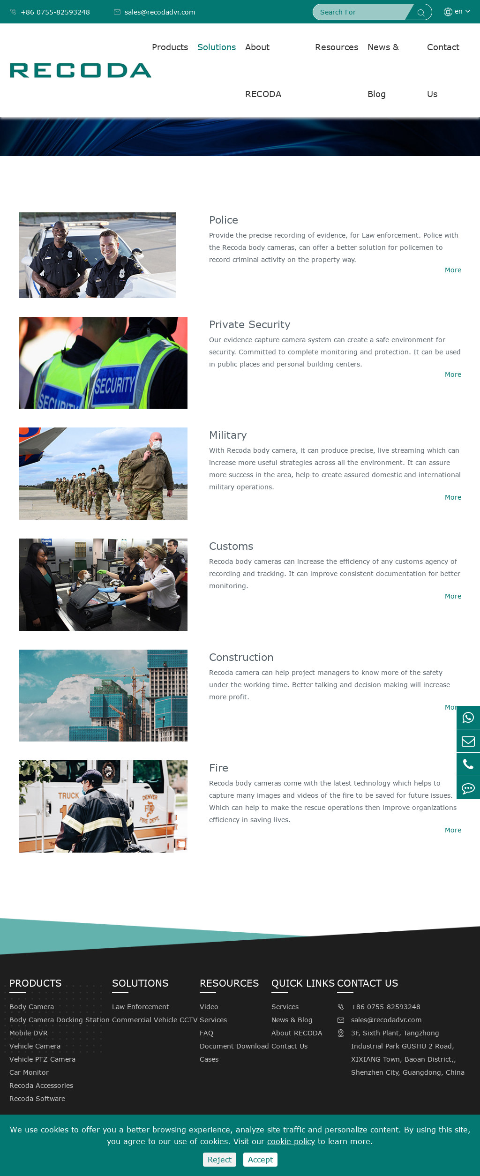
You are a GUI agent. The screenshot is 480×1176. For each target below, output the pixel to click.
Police (223, 219)
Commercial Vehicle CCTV (155, 1020)
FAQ (206, 1033)
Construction (241, 657)
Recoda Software (37, 1098)
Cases (209, 1059)
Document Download (234, 1046)
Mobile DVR (28, 1033)
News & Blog (383, 70)
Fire (218, 767)
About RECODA (263, 70)
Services (213, 1020)
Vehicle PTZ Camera (42, 1059)
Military (228, 434)
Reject (220, 1159)
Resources (336, 47)
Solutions (216, 47)
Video (209, 1007)
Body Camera (31, 1007)
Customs (231, 545)
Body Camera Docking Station (59, 1020)
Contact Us (443, 70)
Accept (260, 1159)
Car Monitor (29, 1072)
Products (170, 47)
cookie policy (291, 1141)
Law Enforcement (140, 1007)
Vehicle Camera (34, 1046)
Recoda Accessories (41, 1085)
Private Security (250, 324)
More (453, 270)
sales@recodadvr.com (154, 12)
